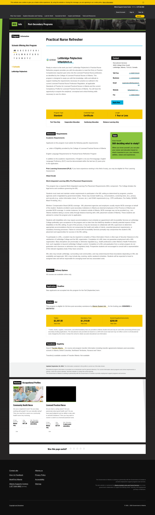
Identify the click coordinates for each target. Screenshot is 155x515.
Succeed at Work (60, 16)
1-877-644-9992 (140, 7)
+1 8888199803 (134, 95)
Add (126, 16)
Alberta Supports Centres (18, 484)
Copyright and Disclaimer (16, 505)
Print (133, 16)
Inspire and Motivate (74, 16)
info (17, 24)
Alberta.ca (39, 471)
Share (122, 16)
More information (108, 2)
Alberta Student (100, 306)
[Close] (143, 2)
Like (129, 16)
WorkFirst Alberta (15, 479)
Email (64, 50)
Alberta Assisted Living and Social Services (126, 485)
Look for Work (48, 16)
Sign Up (140, 12)
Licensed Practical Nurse (58, 408)
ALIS (30, 9)
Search (139, 16)
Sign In (132, 12)
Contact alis (13, 471)
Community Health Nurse (28, 408)
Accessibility (39, 479)
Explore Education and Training (32, 16)
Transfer (58, 348)
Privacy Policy (40, 475)
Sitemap (38, 484)
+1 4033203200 (134, 78)
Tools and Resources (89, 16)
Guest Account (120, 12)
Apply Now (116, 102)
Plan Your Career (15, 16)
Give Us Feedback (16, 475)
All (15, 50)
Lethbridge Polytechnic (19, 71)
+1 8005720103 (134, 73)
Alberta (17, 10)
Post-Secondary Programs (40, 24)
